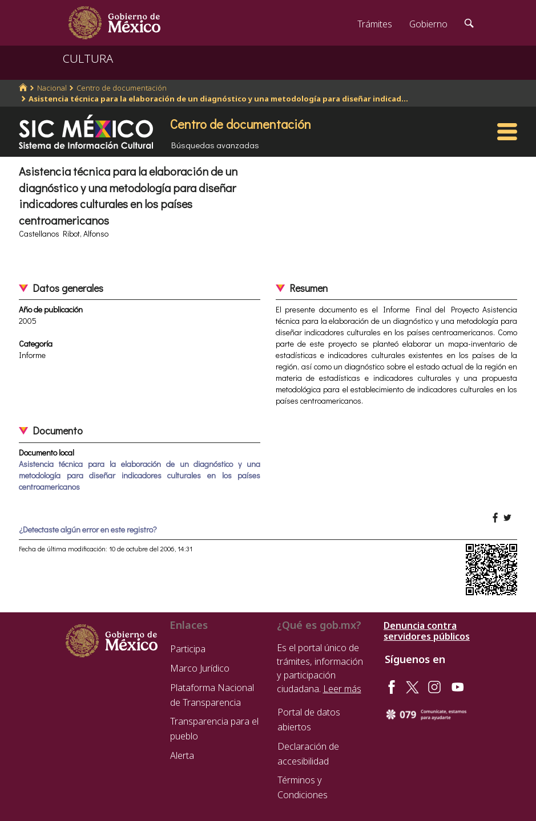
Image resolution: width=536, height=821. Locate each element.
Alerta (182, 755)
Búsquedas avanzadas (215, 145)
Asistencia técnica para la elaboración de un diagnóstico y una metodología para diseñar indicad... (218, 99)
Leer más (342, 688)
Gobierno (428, 24)
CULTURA (88, 58)
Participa (187, 649)
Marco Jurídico (199, 668)
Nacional (52, 88)
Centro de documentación (121, 88)
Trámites (374, 24)
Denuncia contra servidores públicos (427, 631)
